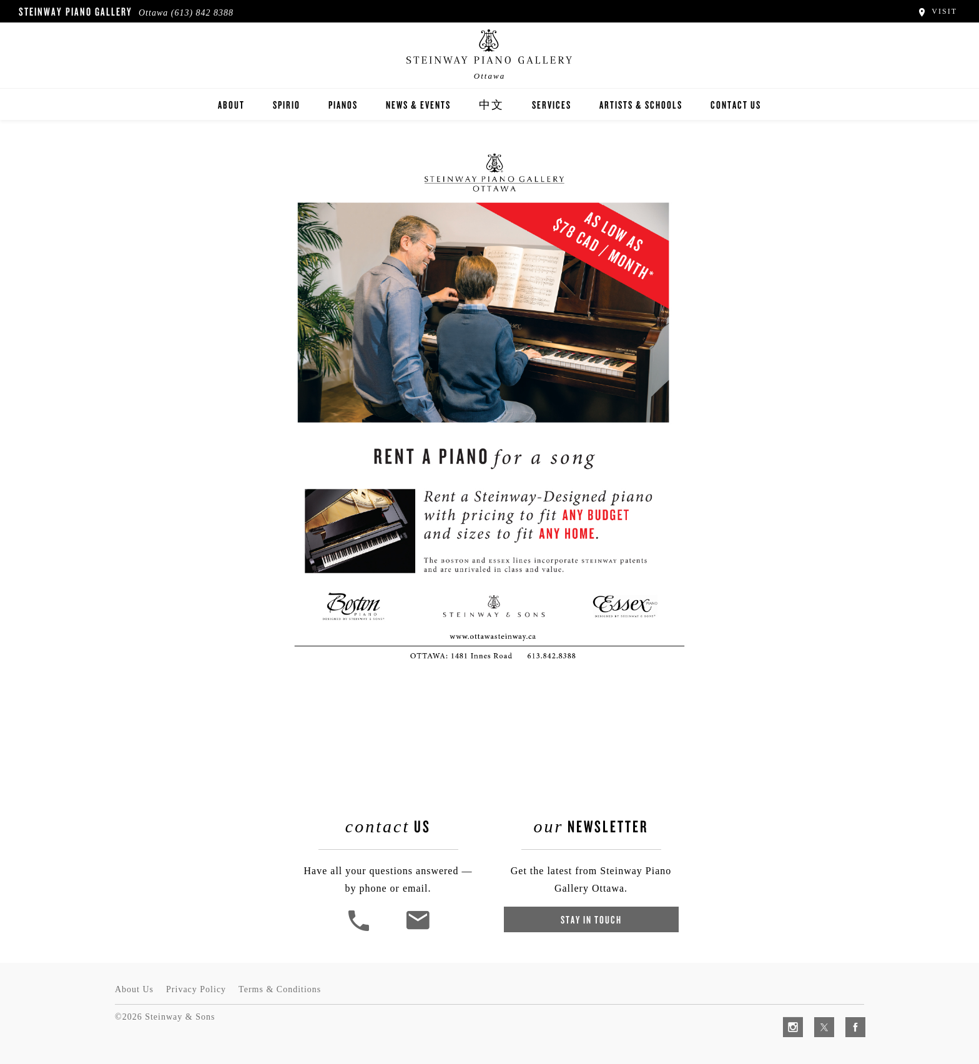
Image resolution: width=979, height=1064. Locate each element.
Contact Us (736, 104)
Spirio (286, 104)
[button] (360, 929)
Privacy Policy (196, 989)
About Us (134, 989)
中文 (491, 104)
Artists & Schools (640, 104)
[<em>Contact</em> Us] (417, 929)
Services (551, 104)
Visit (937, 11)
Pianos (343, 104)
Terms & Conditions (280, 989)
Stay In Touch (591, 919)
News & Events (418, 104)
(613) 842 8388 (202, 12)
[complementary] (888, 995)
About (231, 104)
